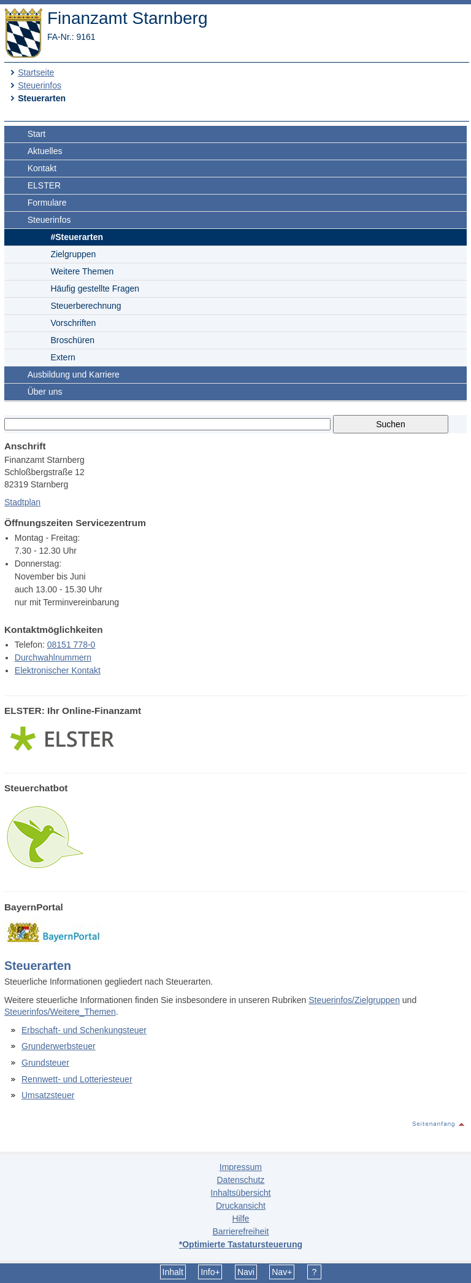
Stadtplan (22, 502)
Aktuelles (45, 151)
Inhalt (173, 1272)
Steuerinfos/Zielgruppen (354, 1000)
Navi (246, 1272)
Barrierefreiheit (240, 1231)
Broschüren (72, 340)
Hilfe (240, 1218)
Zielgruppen (73, 254)
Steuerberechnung (85, 306)
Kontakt (42, 168)
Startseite (36, 72)
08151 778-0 (71, 644)
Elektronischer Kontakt (58, 670)
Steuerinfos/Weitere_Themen (60, 1012)
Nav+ (282, 1272)
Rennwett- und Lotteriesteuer (76, 1079)
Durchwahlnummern (53, 657)
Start (37, 134)
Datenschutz (240, 1180)
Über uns (45, 392)
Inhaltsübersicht (240, 1193)
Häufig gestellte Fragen (94, 288)
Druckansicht (241, 1206)
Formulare (47, 202)
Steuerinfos (39, 85)
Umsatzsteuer (47, 1095)
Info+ (210, 1272)
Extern (62, 357)
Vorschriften (73, 323)
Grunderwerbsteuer (58, 1046)
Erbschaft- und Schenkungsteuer (84, 1030)
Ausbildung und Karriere (74, 374)
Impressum (241, 1167)
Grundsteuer (45, 1063)
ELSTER (44, 185)
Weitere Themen (81, 271)
